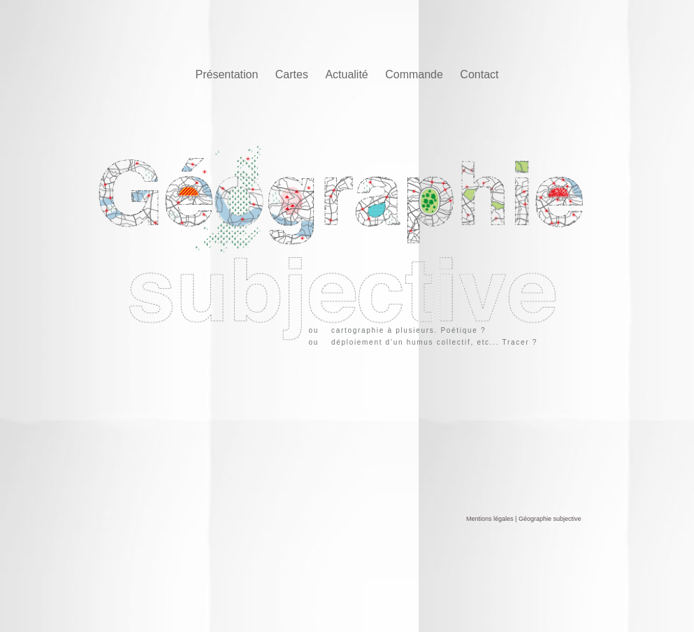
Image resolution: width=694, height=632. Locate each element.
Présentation (228, 74)
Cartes (293, 74)
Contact (479, 74)
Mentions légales (490, 518)
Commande (415, 74)
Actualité (348, 74)
